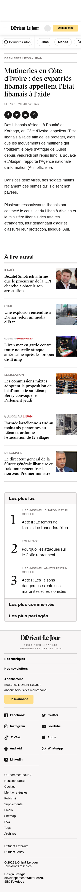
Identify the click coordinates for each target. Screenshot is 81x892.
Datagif (19, 874)
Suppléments (13, 804)
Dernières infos (17, 42)
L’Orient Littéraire (16, 846)
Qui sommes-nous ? (17, 775)
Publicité (10, 798)
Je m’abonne (65, 27)
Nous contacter (15, 780)
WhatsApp (55, 748)
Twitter (53, 715)
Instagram (17, 726)
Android (16, 748)
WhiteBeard (34, 878)
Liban (45, 42)
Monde (63, 42)
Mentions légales (15, 792)
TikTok (16, 737)
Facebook (17, 715)
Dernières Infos (17, 58)
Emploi (8, 810)
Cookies (9, 786)
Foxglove (17, 881)
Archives (10, 833)
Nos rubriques (14, 659)
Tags (7, 827)
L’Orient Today (14, 852)
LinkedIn (16, 759)
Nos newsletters (16, 668)
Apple (52, 737)
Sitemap (10, 816)
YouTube (54, 726)
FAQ (7, 822)
